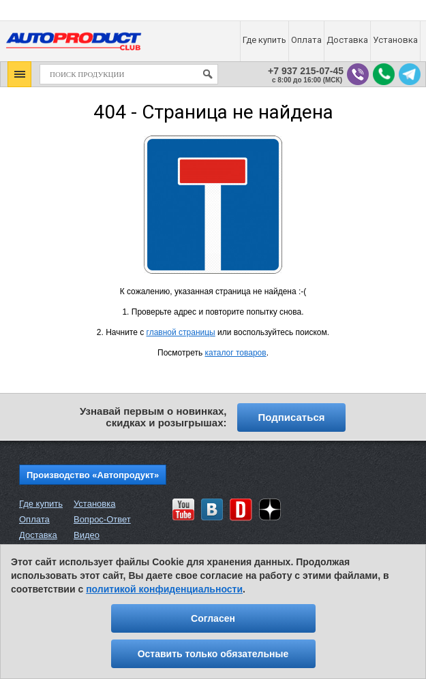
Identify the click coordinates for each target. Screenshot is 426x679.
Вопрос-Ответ (102, 519)
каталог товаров (236, 353)
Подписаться (291, 417)
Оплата (34, 519)
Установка (94, 504)
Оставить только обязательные (213, 653)
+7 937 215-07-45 (306, 71)
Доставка (38, 535)
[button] (19, 74)
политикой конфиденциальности (164, 589)
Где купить (41, 504)
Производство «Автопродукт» (93, 475)
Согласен (213, 618)
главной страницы (181, 332)
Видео (87, 535)
